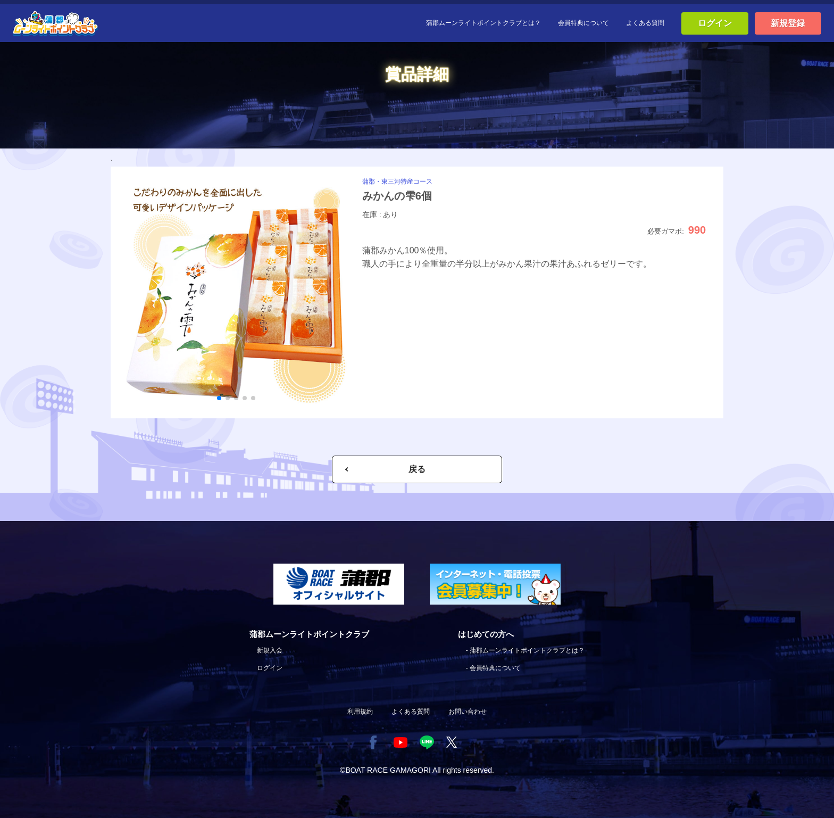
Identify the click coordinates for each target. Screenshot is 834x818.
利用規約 (360, 711)
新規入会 (269, 650)
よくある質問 (645, 23)
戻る (417, 469)
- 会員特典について (493, 668)
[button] (219, 398)
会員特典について (583, 23)
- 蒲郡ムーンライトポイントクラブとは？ (525, 650)
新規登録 (788, 23)
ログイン (715, 23)
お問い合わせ (467, 711)
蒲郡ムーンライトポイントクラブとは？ (483, 23)
